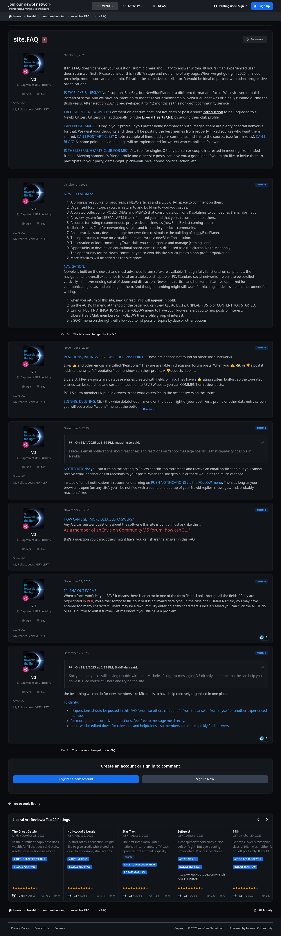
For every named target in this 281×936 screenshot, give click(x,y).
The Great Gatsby (25, 831)
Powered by (251, 928)
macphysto (123, 442)
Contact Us (42, 928)
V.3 (33, 79)
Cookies (59, 928)
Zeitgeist (184, 831)
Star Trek (128, 831)
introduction (213, 112)
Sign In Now (205, 779)
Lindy (16, 835)
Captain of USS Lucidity (35, 85)
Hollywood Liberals (81, 831)
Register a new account (76, 779)
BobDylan (122, 667)
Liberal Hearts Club (157, 117)
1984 (236, 831)
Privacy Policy (20, 928)
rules (249, 136)
